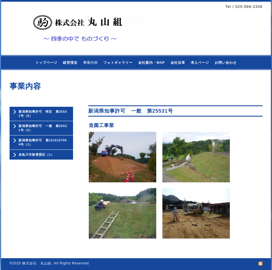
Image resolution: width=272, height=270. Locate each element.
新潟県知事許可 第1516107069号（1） (43, 142)
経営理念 (70, 63)
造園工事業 (101, 125)
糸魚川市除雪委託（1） (36, 154)
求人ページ (200, 63)
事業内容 (90, 63)
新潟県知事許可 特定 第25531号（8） (43, 113)
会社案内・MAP (151, 63)
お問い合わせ (226, 63)
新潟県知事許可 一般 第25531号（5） (43, 128)
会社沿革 (178, 63)
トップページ (46, 63)
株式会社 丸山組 (36, 263)
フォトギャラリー (118, 63)
